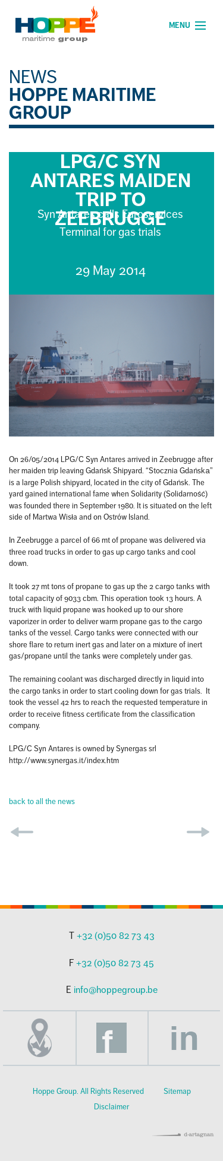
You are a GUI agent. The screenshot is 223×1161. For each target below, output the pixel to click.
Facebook (112, 1038)
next (198, 832)
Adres (39, 1038)
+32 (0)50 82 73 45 (115, 963)
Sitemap (177, 1091)
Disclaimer (111, 1107)
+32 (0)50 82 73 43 (116, 936)
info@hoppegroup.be (116, 990)
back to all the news (42, 801)
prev (22, 832)
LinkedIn (184, 1038)
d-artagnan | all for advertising (183, 1134)
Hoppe (57, 24)
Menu (179, 25)
